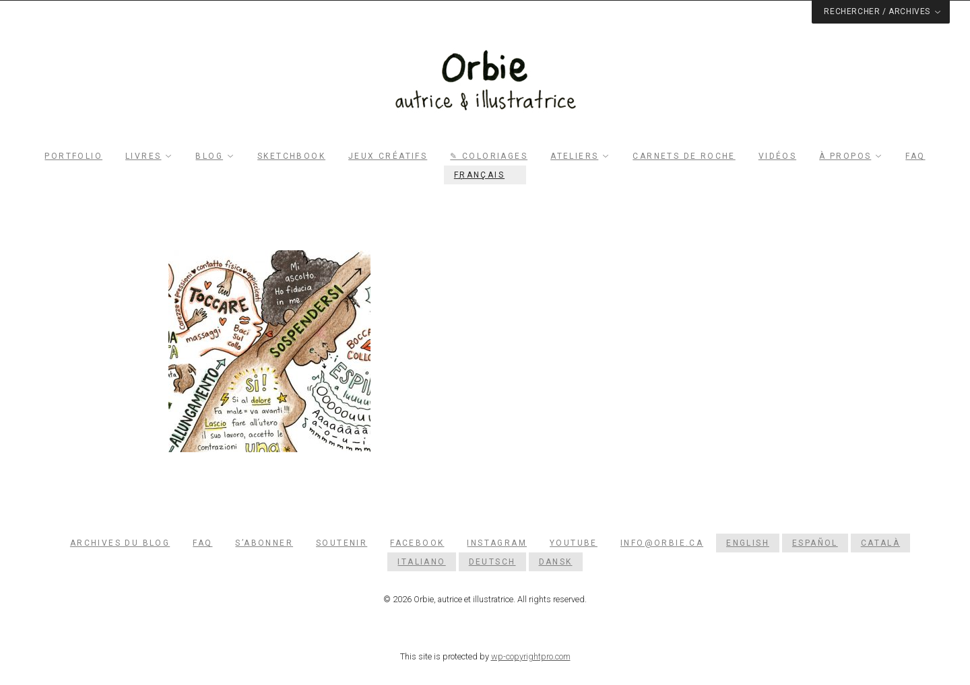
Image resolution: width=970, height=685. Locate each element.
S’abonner (264, 543)
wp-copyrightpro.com (531, 656)
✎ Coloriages (488, 156)
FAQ (915, 156)
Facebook (417, 543)
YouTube (573, 543)
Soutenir (341, 543)
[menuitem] (485, 175)
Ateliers (574, 156)
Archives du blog (120, 543)
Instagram (497, 543)
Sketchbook (291, 156)
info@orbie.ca (661, 543)
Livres (143, 156)
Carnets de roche (684, 156)
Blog (209, 156)
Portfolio (73, 156)
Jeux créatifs (387, 156)
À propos (845, 156)
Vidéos (777, 156)
